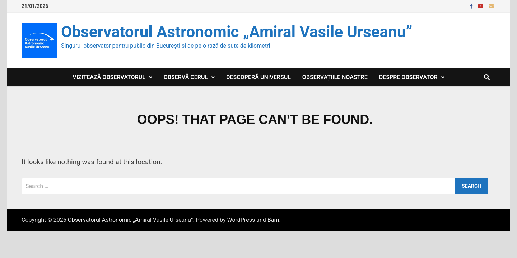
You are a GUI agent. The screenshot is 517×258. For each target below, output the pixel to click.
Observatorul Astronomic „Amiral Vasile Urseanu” (236, 32)
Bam (273, 219)
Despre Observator (408, 77)
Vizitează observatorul (109, 77)
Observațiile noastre (335, 77)
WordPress (241, 219)
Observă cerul (186, 77)
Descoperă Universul (258, 77)
